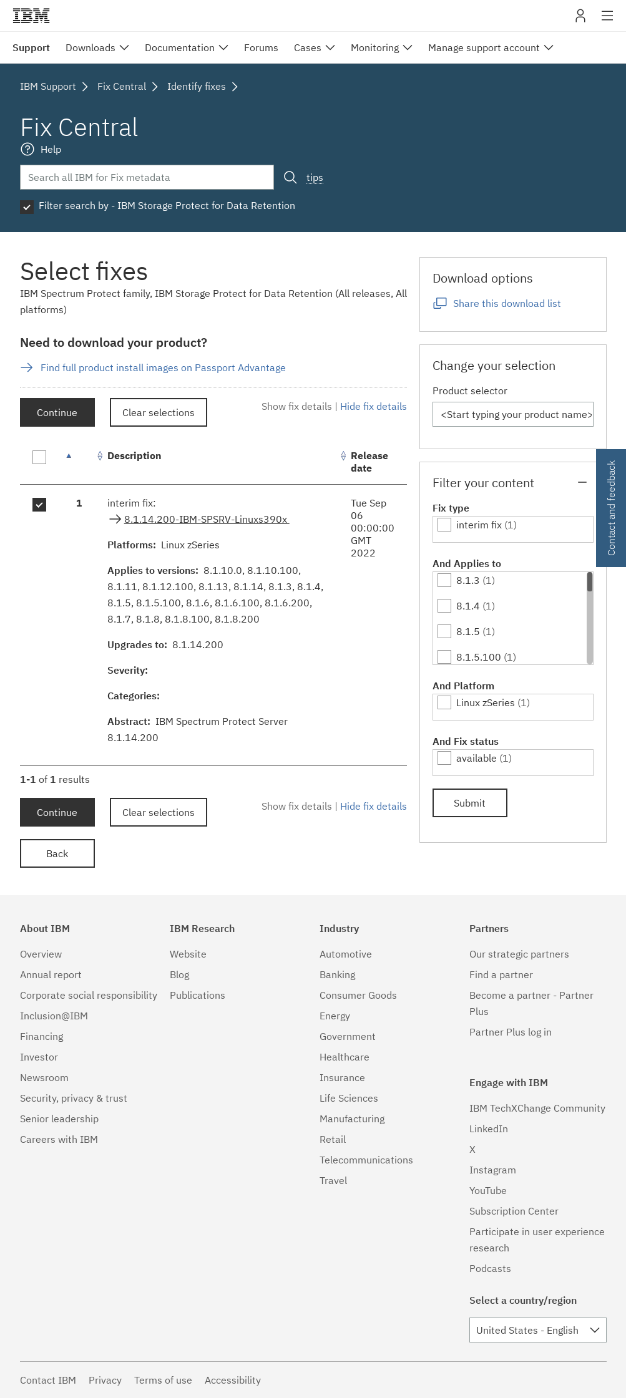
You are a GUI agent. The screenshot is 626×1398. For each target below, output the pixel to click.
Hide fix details (373, 406)
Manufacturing (352, 1118)
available (476, 758)
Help (51, 149)
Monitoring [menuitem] (375, 47)
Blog (179, 974)
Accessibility (233, 1380)
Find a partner (501, 974)
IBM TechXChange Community (537, 1108)
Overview (41, 954)
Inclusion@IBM (54, 1015)
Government (348, 1036)
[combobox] (538, 1330)
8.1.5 (468, 631)
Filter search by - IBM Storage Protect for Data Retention (167, 205)
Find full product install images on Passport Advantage (163, 367)
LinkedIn (488, 1128)
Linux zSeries (485, 702)
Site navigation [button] (608, 21)
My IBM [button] (580, 20)
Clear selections (158, 412)
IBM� (31, 15)
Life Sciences (349, 1098)
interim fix (479, 524)
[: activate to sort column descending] (79, 462)
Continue (57, 412)
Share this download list (507, 303)
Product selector (470, 390)
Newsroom (44, 1077)
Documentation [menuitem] (180, 47)
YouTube (488, 1190)
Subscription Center (514, 1211)
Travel (333, 1180)
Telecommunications (366, 1159)
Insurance (342, 1077)
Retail (333, 1139)
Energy (335, 1015)
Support (31, 47)
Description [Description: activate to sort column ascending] (134, 455)
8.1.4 (468, 605)
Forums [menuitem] (261, 47)
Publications (197, 995)
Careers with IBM (59, 1139)
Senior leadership (59, 1118)
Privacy (105, 1380)
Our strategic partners (519, 954)
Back (57, 853)
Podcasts (490, 1268)
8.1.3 (468, 580)
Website (188, 954)
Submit (470, 803)
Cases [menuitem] (307, 47)
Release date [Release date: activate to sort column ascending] (369, 461)
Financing (41, 1036)
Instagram (492, 1169)
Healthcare (344, 1057)
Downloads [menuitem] (90, 47)
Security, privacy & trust (73, 1098)
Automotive (346, 954)
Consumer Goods (358, 995)
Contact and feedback (611, 508)
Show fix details (297, 406)
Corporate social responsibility (88, 995)
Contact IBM (48, 1380)
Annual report (51, 974)
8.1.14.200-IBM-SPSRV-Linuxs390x (207, 519)
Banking (337, 974)
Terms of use (163, 1380)
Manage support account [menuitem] (484, 47)
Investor (39, 1057)
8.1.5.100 (478, 657)
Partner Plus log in (510, 1032)
